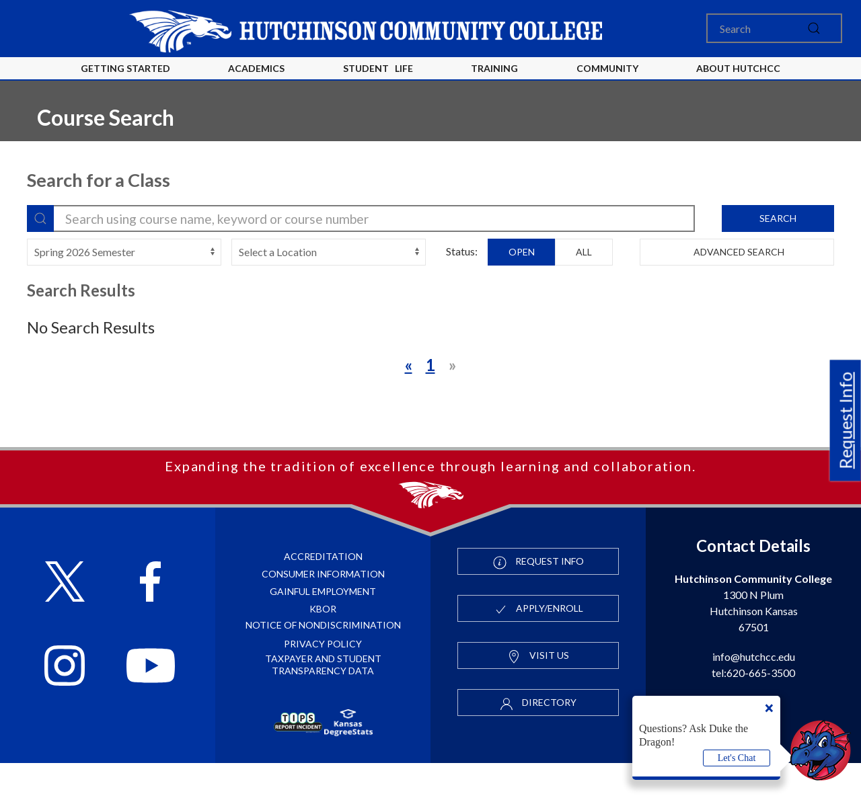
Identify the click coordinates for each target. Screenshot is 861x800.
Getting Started (125, 68)
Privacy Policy (323, 680)
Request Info (845, 420)
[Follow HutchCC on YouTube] (151, 704)
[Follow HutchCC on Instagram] (64, 704)
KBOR (322, 645)
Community (607, 68)
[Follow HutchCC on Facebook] (150, 620)
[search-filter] (361, 218)
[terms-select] (124, 252)
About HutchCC (738, 68)
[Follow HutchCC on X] (65, 620)
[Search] (774, 28)
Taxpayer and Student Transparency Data (323, 701)
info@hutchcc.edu (753, 693)
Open (522, 251)
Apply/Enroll (538, 646)
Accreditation (323, 593)
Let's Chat (737, 758)
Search (777, 218)
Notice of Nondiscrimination (323, 662)
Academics (256, 68)
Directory (538, 740)
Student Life (378, 68)
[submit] (813, 28)
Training (494, 68)
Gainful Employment (323, 628)
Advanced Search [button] (736, 251)
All (584, 251)
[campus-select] (328, 252)
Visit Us (538, 693)
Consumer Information (323, 610)
